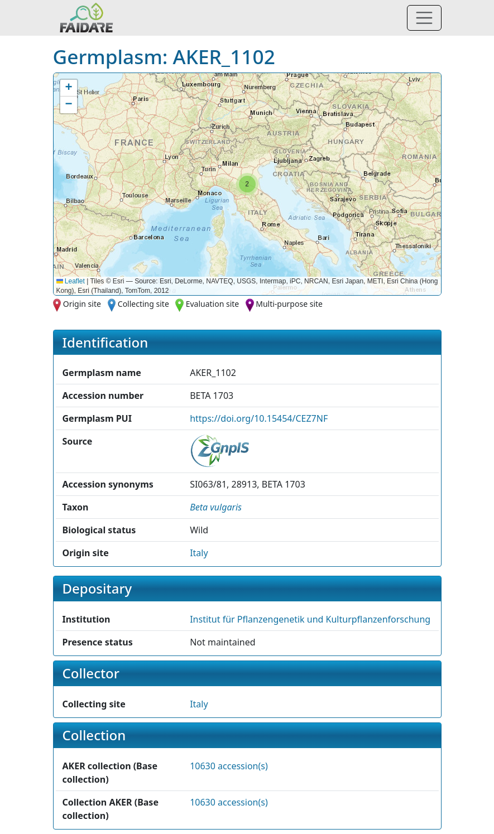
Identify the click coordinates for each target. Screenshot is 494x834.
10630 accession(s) (229, 766)
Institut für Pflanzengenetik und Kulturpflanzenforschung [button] (310, 619)
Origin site (82, 303)
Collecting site (143, 303)
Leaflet (70, 281)
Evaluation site (212, 303)
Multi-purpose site (289, 303)
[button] (247, 184)
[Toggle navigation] (424, 18)
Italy (199, 553)
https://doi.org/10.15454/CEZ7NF (259, 418)
